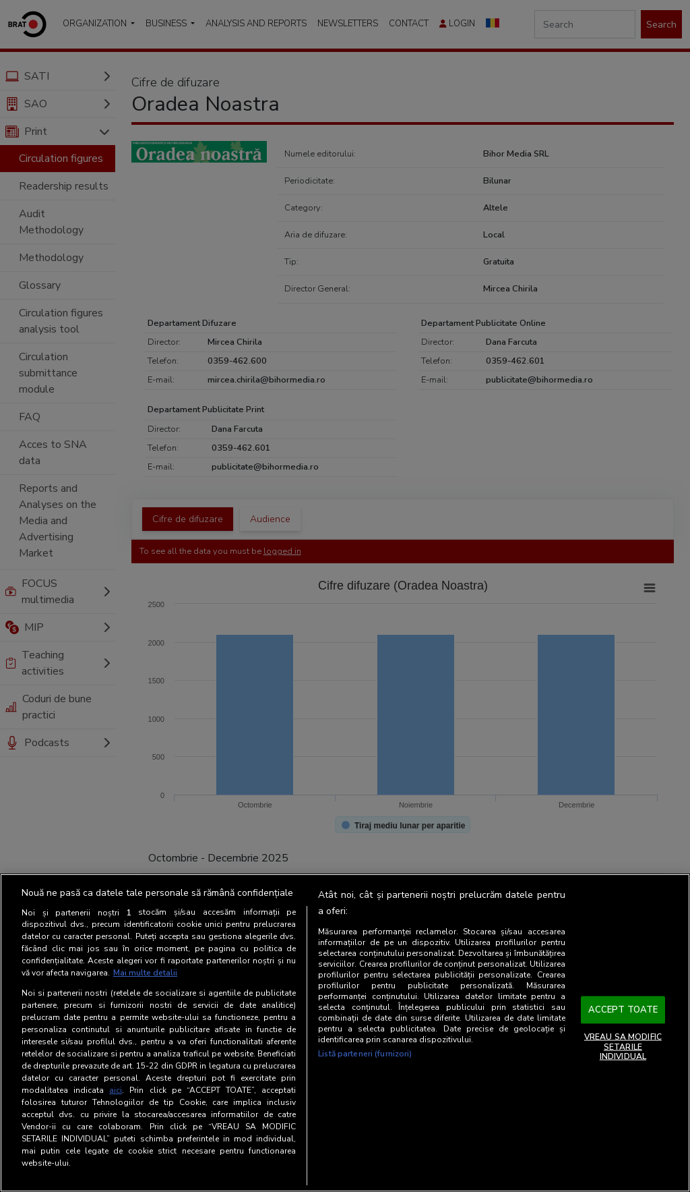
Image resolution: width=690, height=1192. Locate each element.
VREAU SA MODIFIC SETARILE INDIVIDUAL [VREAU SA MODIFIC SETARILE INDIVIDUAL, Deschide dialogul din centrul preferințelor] (623, 1046)
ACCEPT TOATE (623, 1009)
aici (115, 1090)
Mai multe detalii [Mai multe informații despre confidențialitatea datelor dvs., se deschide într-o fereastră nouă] (145, 972)
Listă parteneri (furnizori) (365, 1053)
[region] (345, 1033)
